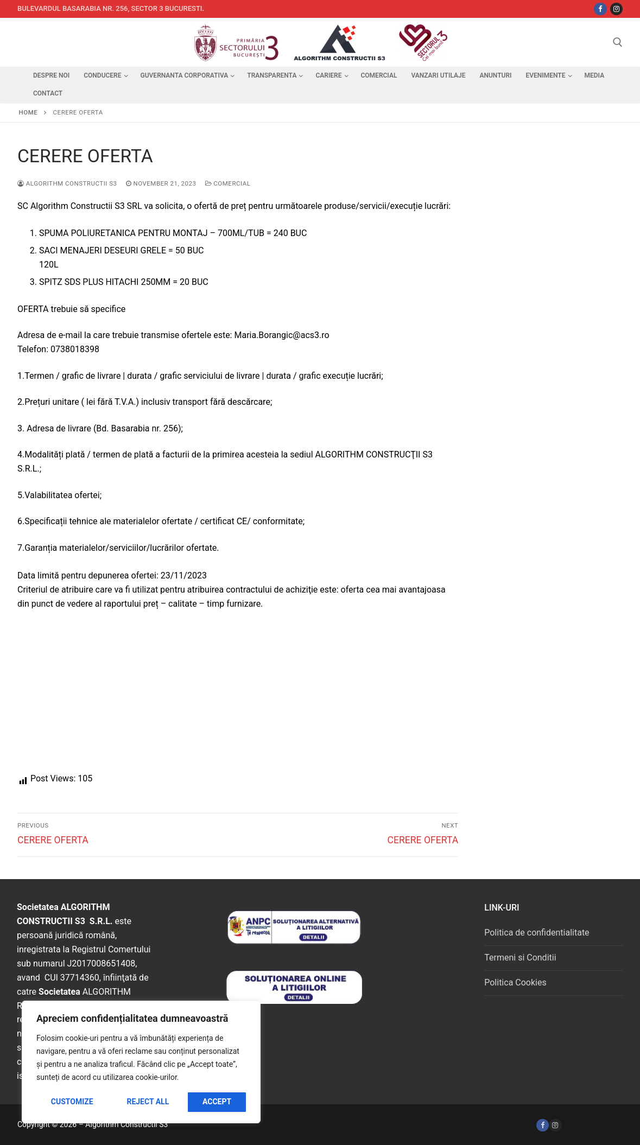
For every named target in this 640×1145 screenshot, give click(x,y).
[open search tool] (618, 42)
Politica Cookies (515, 982)
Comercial (228, 183)
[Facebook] (542, 1125)
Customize (72, 1101)
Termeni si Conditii (520, 957)
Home (28, 112)
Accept (216, 1101)
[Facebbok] (600, 9)
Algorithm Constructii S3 (67, 183)
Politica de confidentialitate (536, 932)
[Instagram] (616, 9)
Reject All (147, 1101)
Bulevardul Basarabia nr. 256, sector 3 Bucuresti (109, 8)
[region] (141, 1062)
